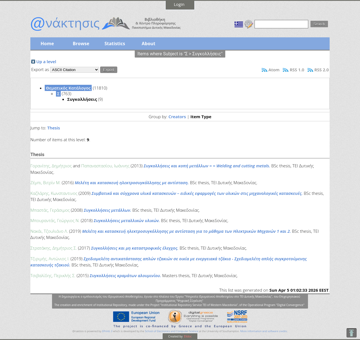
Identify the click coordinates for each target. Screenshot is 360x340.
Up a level (46, 61)
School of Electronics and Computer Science (171, 331)
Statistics (114, 43)
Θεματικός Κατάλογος (68, 88)
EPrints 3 (107, 331)
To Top (351, 333)
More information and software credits (263, 331)
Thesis (53, 128)
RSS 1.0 (297, 69)
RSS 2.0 (321, 69)
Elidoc (187, 336)
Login (179, 4)
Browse (81, 43)
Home (47, 43)
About (149, 43)
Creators (177, 116)
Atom (274, 69)
